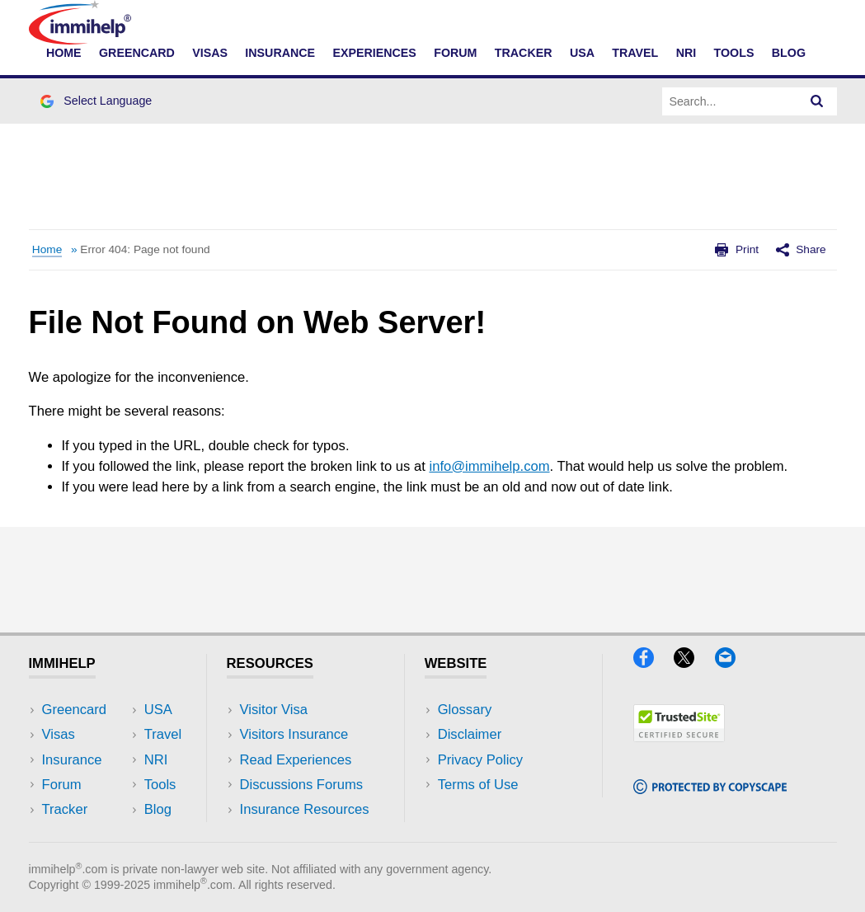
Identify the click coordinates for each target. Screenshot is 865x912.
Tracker (523, 52)
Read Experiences (296, 760)
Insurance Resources (304, 809)
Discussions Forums (302, 784)
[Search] (817, 101)
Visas (210, 52)
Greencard (137, 52)
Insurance (280, 52)
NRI (686, 52)
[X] (694, 662)
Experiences (374, 52)
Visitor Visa (274, 709)
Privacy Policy (480, 760)
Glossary (465, 709)
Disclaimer (470, 734)
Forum (455, 52)
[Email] (733, 662)
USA (582, 52)
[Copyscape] (710, 788)
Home (64, 52)
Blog (789, 52)
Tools (734, 52)
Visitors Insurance (294, 734)
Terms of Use (478, 784)
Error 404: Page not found (144, 249)
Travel (635, 52)
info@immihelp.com (489, 466)
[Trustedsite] (679, 736)
